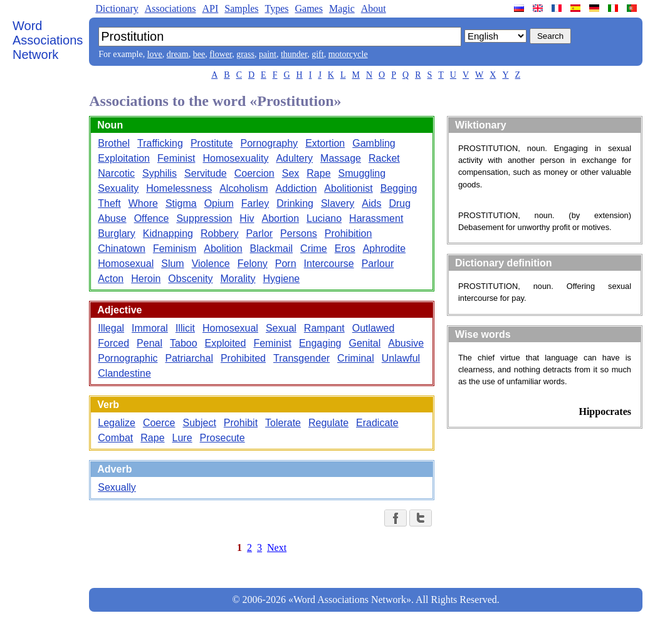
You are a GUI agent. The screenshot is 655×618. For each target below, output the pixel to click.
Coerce (159, 422)
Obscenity (190, 278)
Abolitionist (348, 188)
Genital (365, 343)
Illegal (111, 328)
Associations (170, 8)
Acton (110, 278)
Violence (211, 263)
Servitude (205, 173)
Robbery (219, 233)
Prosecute (222, 437)
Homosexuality (235, 158)
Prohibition (348, 233)
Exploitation (124, 158)
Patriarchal (188, 358)
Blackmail (271, 248)
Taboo (183, 343)
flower (220, 54)
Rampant (324, 328)
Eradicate (377, 422)
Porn (285, 263)
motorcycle (348, 54)
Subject (199, 422)
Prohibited (243, 358)
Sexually (116, 487)
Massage (340, 158)
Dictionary (116, 8)
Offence (151, 218)
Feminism (174, 248)
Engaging (320, 343)
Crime (313, 248)
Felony (253, 263)
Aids (371, 203)
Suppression (204, 218)
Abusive (406, 343)
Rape (318, 173)
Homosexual (126, 263)
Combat (115, 437)
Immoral (150, 328)
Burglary (116, 233)
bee (199, 54)
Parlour (378, 263)
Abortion (280, 218)
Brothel (114, 143)
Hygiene (281, 278)
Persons (298, 233)
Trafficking (160, 143)
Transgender (301, 358)
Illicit (185, 328)
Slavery (337, 203)
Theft (109, 203)
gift (317, 54)
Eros (345, 248)
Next (276, 547)
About (373, 8)
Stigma (181, 203)
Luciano (324, 218)
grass (245, 54)
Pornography (269, 143)
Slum (172, 263)
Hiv (246, 218)
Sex (291, 173)
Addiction (296, 188)
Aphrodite (384, 248)
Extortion (325, 143)
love (154, 54)
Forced (113, 343)
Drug (400, 203)
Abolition (223, 248)
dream (178, 54)
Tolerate (283, 422)
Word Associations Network (48, 40)
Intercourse (329, 263)
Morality (237, 278)
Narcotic (116, 173)
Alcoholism (243, 188)
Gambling (373, 143)
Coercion (254, 173)
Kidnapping (168, 233)
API (210, 8)
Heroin (145, 278)
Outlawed (373, 328)
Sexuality (118, 188)
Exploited (225, 343)
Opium (219, 203)
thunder (294, 54)
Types (276, 8)
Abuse (112, 218)
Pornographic (127, 358)
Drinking (294, 203)
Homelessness (179, 188)
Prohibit (241, 422)
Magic (342, 8)
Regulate (328, 422)
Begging (398, 188)
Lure (182, 437)
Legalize (116, 422)
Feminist (176, 158)
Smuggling (362, 173)
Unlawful (401, 358)
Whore (143, 203)
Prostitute (212, 143)
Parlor (259, 233)
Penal (149, 343)
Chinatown (121, 248)
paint (267, 54)
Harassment (376, 218)
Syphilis (159, 173)
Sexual (281, 328)
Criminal (355, 358)
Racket (384, 158)
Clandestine (124, 373)
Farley (255, 203)
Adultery (294, 158)
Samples (241, 8)
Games (308, 8)
